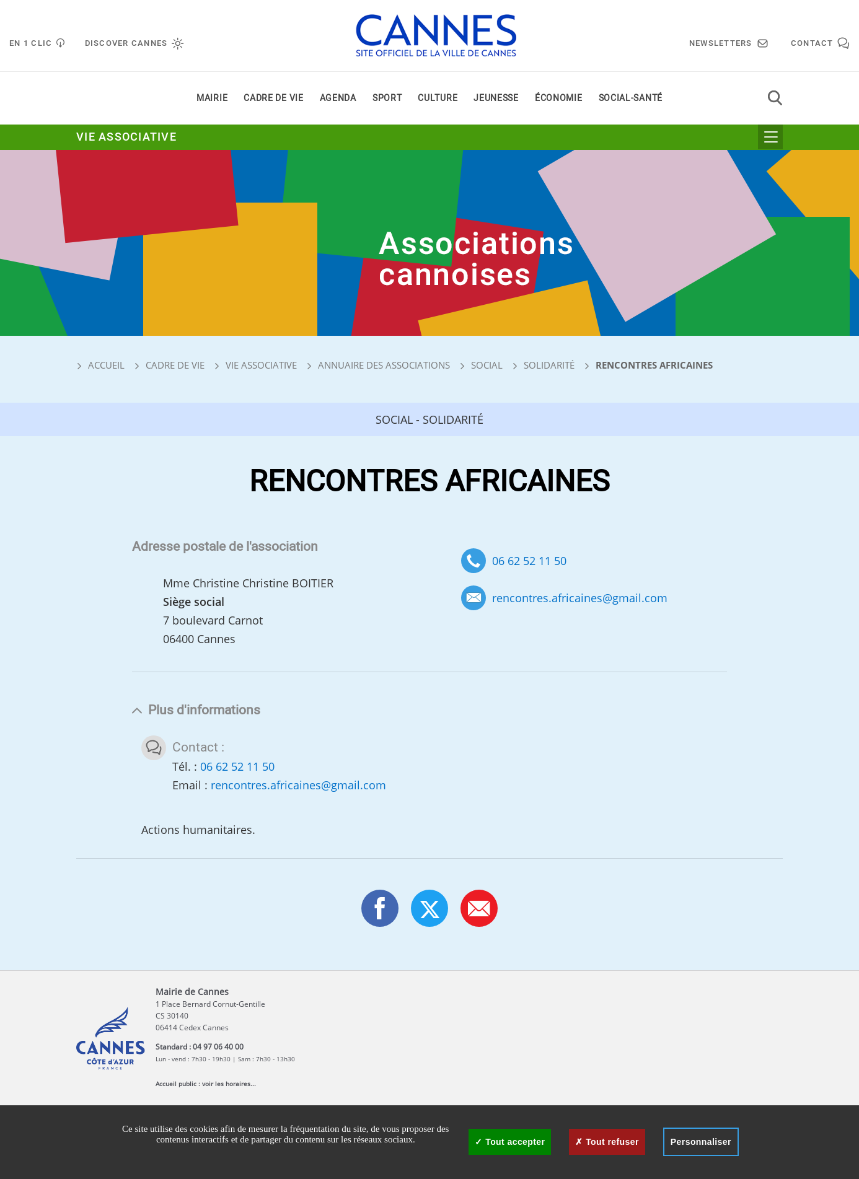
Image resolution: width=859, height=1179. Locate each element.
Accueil (100, 365)
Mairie (211, 98)
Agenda (338, 98)
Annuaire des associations (384, 365)
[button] (479, 908)
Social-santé (631, 98)
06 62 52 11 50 (529, 560)
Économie (559, 98)
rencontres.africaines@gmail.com (579, 598)
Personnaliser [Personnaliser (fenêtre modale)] (701, 1142)
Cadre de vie (273, 98)
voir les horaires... (229, 1083)
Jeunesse (496, 98)
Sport (387, 98)
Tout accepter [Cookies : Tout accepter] (510, 1142)
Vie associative (126, 137)
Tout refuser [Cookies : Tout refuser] (606, 1142)
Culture (437, 98)
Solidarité (549, 365)
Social (487, 365)
